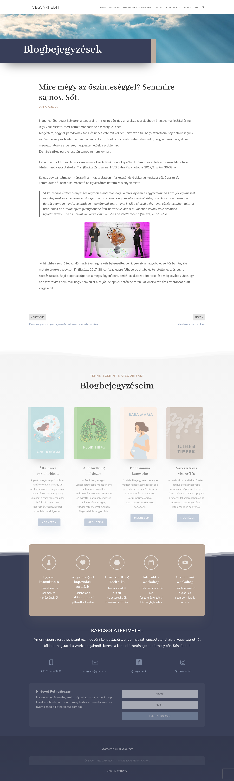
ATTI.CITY (122, 771)
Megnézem (51, 522)
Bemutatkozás (110, 7)
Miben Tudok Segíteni (137, 7)
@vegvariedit (139, 671)
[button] (203, 7)
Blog (159, 7)
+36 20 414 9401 (51, 671)
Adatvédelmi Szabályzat (117, 749)
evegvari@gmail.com (95, 671)
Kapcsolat (173, 7)
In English (191, 7)
